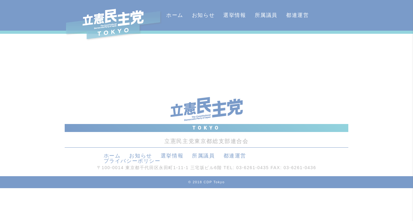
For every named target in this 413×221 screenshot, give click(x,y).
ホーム (174, 15)
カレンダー (180, 46)
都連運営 (297, 15)
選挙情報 (234, 15)
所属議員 (266, 15)
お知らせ (203, 15)
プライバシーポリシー (132, 161)
